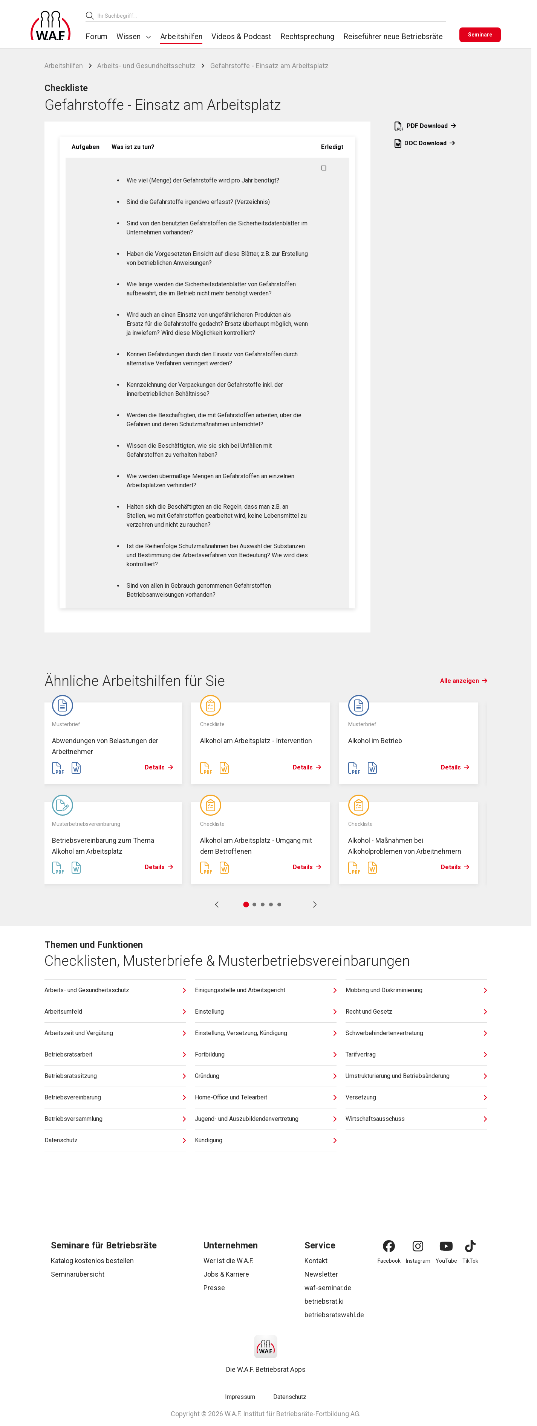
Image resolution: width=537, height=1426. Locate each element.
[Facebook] (388, 1246)
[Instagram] (417, 1246)
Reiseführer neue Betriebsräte (393, 36)
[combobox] (272, 15)
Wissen (128, 36)
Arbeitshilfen (181, 36)
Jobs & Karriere (226, 1274)
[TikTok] (470, 1246)
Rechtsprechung (307, 36)
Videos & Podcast (241, 36)
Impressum (240, 1396)
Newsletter (321, 1274)
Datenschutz (289, 1396)
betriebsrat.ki (324, 1301)
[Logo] (50, 25)
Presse (214, 1288)
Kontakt (315, 1261)
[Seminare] (480, 34)
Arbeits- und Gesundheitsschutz (146, 66)
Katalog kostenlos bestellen (92, 1261)
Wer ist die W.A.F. (228, 1261)
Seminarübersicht (77, 1274)
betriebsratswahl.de (334, 1315)
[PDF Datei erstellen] (58, 768)
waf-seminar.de (327, 1288)
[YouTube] (446, 1246)
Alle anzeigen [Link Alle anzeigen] (463, 680)
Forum (96, 36)
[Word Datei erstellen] (76, 768)
